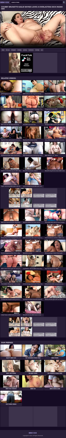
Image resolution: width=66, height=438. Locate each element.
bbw (3, 50)
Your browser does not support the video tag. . (33, 29)
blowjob (13, 50)
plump (25, 50)
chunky (37, 50)
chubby (19, 50)
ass (42, 50)
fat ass (8, 50)
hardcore (31, 50)
